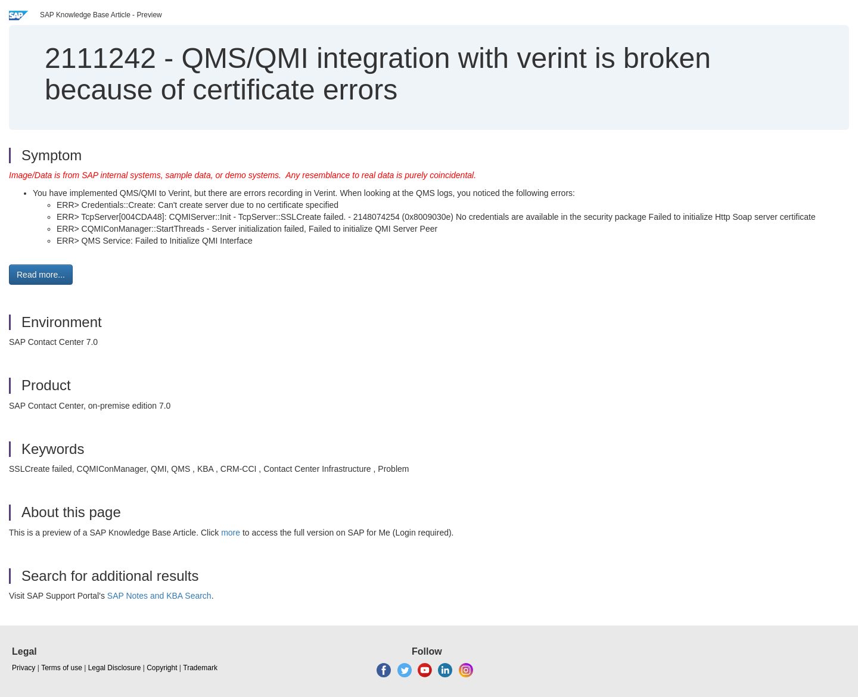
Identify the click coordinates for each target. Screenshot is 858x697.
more (230, 532)
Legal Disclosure (114, 668)
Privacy (23, 668)
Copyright (162, 668)
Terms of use (61, 668)
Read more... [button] (41, 274)
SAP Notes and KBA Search (159, 595)
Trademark (200, 668)
